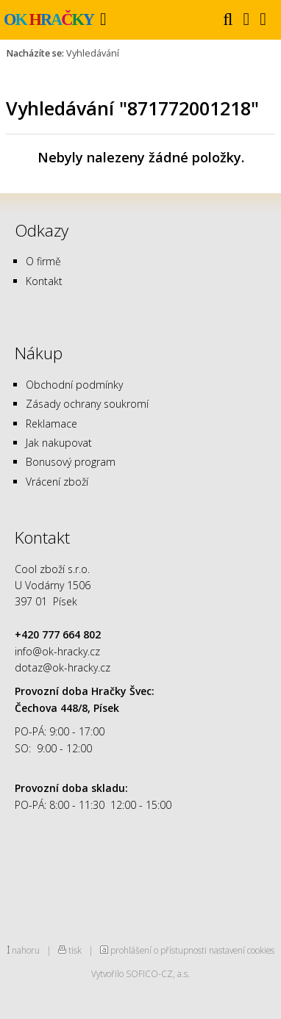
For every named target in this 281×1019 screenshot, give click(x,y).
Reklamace (51, 424)
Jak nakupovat (59, 443)
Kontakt (44, 281)
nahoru (26, 950)
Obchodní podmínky (74, 385)
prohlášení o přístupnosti (158, 950)
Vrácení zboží (57, 482)
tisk (75, 950)
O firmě (43, 261)
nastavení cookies (241, 950)
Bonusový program (70, 462)
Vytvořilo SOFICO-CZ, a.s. (140, 973)
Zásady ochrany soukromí (87, 404)
